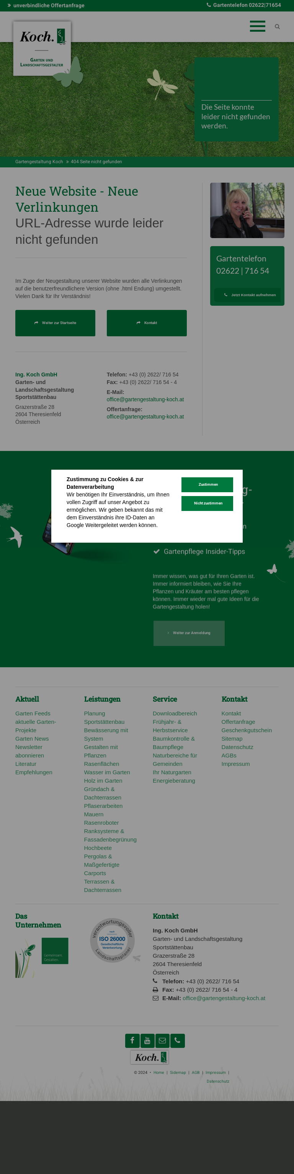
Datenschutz (82, 533)
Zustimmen (208, 484)
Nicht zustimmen (208, 503)
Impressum (113, 533)
